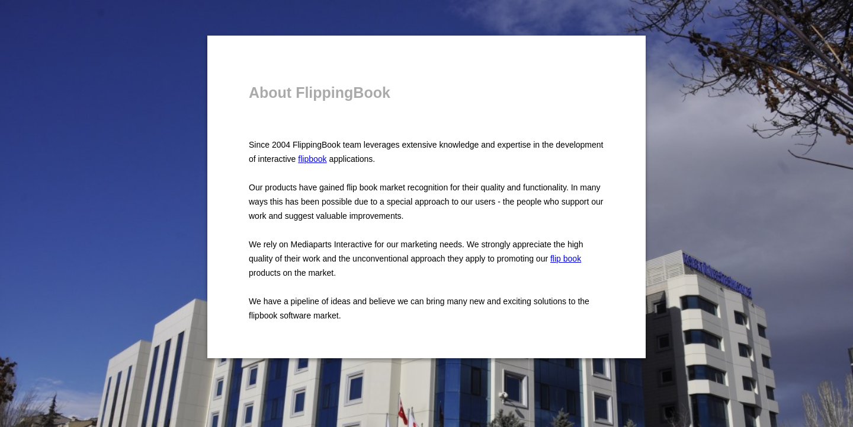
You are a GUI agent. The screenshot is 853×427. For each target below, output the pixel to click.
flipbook (312, 159)
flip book (565, 258)
